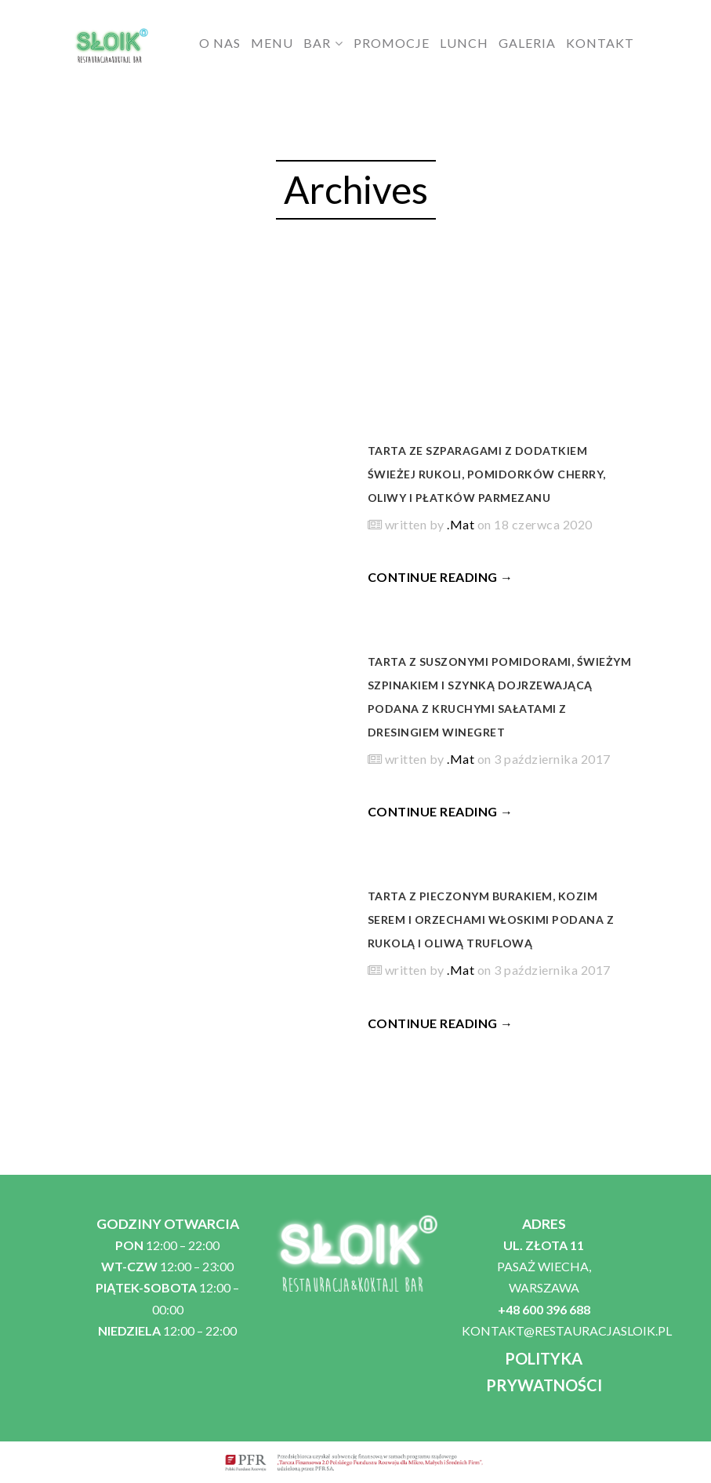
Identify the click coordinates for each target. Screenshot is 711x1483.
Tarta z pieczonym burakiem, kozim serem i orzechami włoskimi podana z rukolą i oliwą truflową (491, 919)
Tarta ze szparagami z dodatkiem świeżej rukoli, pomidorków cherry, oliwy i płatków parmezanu (487, 474)
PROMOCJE (392, 42)
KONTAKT (600, 42)
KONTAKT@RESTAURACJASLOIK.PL (567, 1330)
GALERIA (527, 42)
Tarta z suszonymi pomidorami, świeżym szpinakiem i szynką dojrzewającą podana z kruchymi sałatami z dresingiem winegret (500, 697)
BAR (317, 42)
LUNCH (464, 42)
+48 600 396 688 (544, 1309)
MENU (272, 42)
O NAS (220, 42)
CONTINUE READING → (440, 576)
